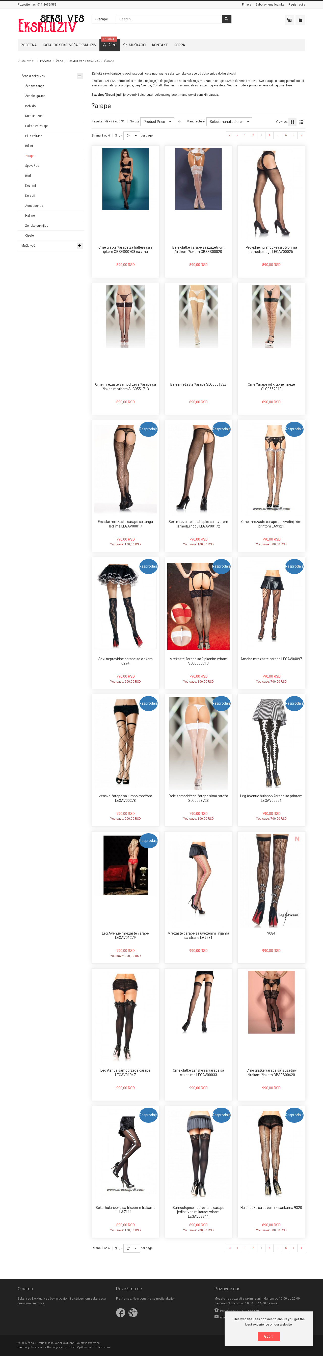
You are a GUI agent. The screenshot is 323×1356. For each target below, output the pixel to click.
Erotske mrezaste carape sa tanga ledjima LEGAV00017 (125, 524)
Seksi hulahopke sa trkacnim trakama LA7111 (125, 1210)
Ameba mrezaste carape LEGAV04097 (271, 659)
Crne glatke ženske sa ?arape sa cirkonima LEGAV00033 (198, 1072)
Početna (45, 61)
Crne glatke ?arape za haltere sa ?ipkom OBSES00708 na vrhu (125, 249)
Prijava (246, 4)
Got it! (268, 1336)
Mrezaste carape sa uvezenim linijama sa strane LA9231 (198, 935)
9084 (271, 933)
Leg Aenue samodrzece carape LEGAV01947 (125, 1072)
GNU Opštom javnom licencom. (90, 1347)
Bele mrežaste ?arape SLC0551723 (198, 384)
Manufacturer (196, 121)
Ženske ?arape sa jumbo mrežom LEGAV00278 (125, 798)
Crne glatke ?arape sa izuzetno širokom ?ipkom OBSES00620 (271, 1072)
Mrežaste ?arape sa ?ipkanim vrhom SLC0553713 (198, 661)
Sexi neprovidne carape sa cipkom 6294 (125, 661)
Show (119, 135)
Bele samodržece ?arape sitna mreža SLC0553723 (198, 798)
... (278, 135)
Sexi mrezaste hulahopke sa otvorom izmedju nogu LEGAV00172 (198, 524)
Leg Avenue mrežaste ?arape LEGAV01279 (125, 935)
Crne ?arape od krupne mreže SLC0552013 (271, 386)
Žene (59, 61)
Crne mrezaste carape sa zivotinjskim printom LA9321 (271, 524)
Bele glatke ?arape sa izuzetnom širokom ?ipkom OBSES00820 (198, 249)
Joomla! (23, 1347)
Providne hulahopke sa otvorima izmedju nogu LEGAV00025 (271, 249)
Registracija (296, 4)
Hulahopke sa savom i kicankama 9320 (271, 1208)
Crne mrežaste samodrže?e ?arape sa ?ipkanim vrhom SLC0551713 (125, 386)
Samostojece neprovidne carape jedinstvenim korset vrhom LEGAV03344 (198, 1212)
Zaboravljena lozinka (269, 4)
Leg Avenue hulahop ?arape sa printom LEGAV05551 (271, 798)
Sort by (135, 121)
